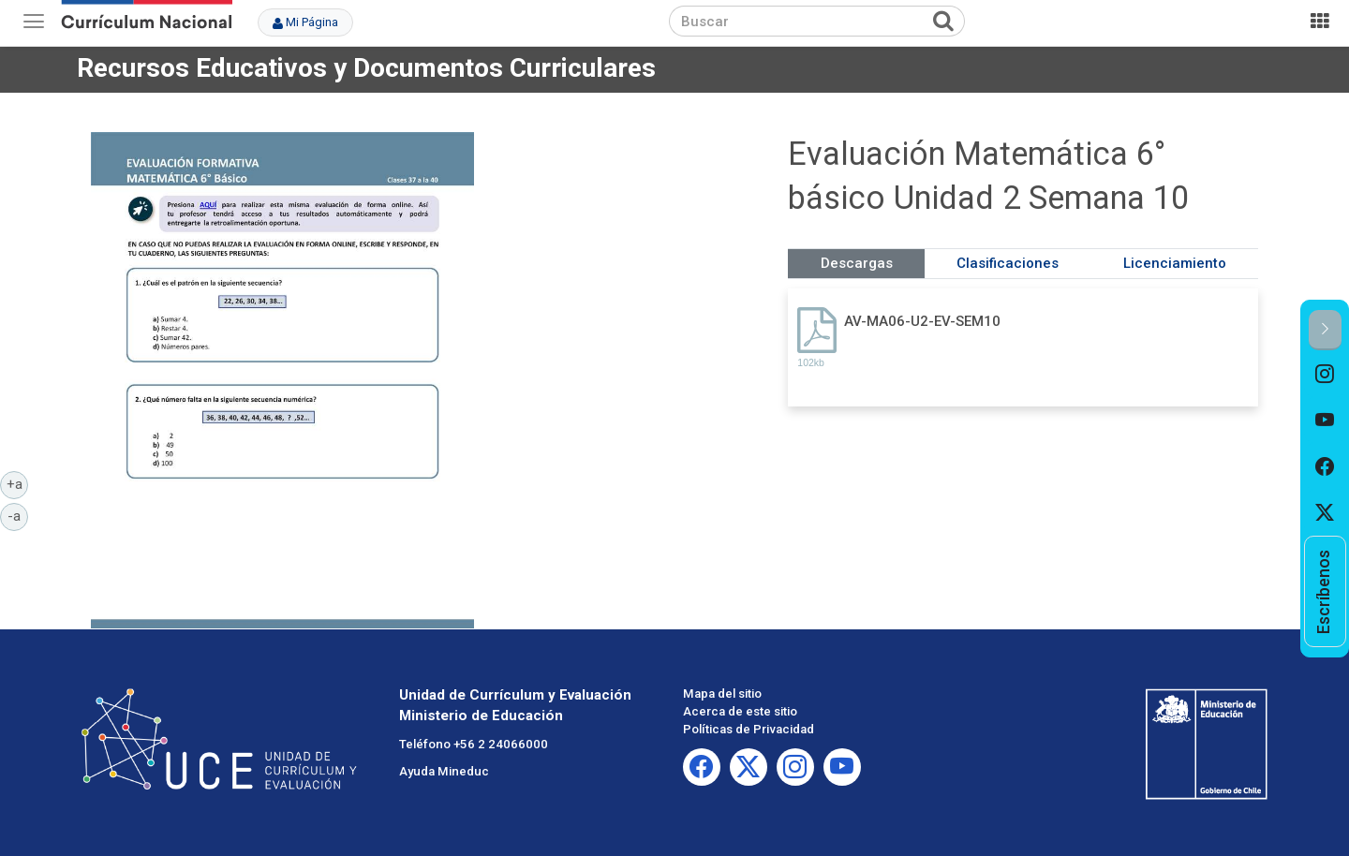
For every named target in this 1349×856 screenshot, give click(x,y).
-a (17, 515)
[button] (1325, 330)
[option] (1325, 373)
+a (18, 483)
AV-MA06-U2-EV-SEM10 (922, 321)
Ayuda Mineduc (444, 771)
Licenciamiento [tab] (1174, 263)
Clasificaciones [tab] (1007, 263)
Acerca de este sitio (740, 711)
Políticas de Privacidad (748, 729)
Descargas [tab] (857, 263)
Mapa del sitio (722, 693)
